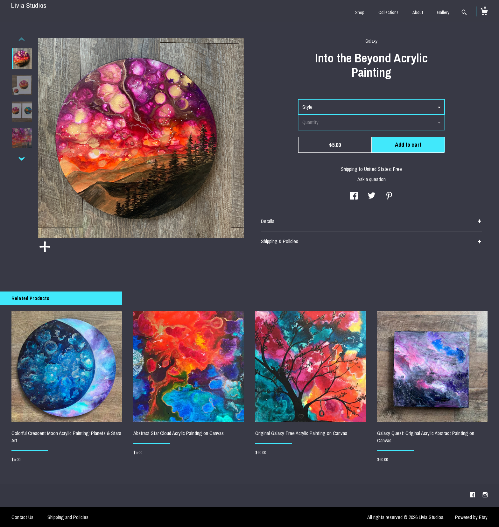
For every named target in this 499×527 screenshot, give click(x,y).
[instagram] (485, 495)
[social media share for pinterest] (389, 196)
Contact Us (22, 517)
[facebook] (473, 495)
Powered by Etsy (471, 517)
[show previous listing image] (21, 39)
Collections (388, 12)
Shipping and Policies (67, 517)
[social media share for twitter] (371, 196)
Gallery (443, 12)
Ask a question (371, 179)
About (417, 12)
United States (377, 168)
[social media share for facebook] (354, 196)
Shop (359, 12)
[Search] (464, 13)
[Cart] (484, 13)
